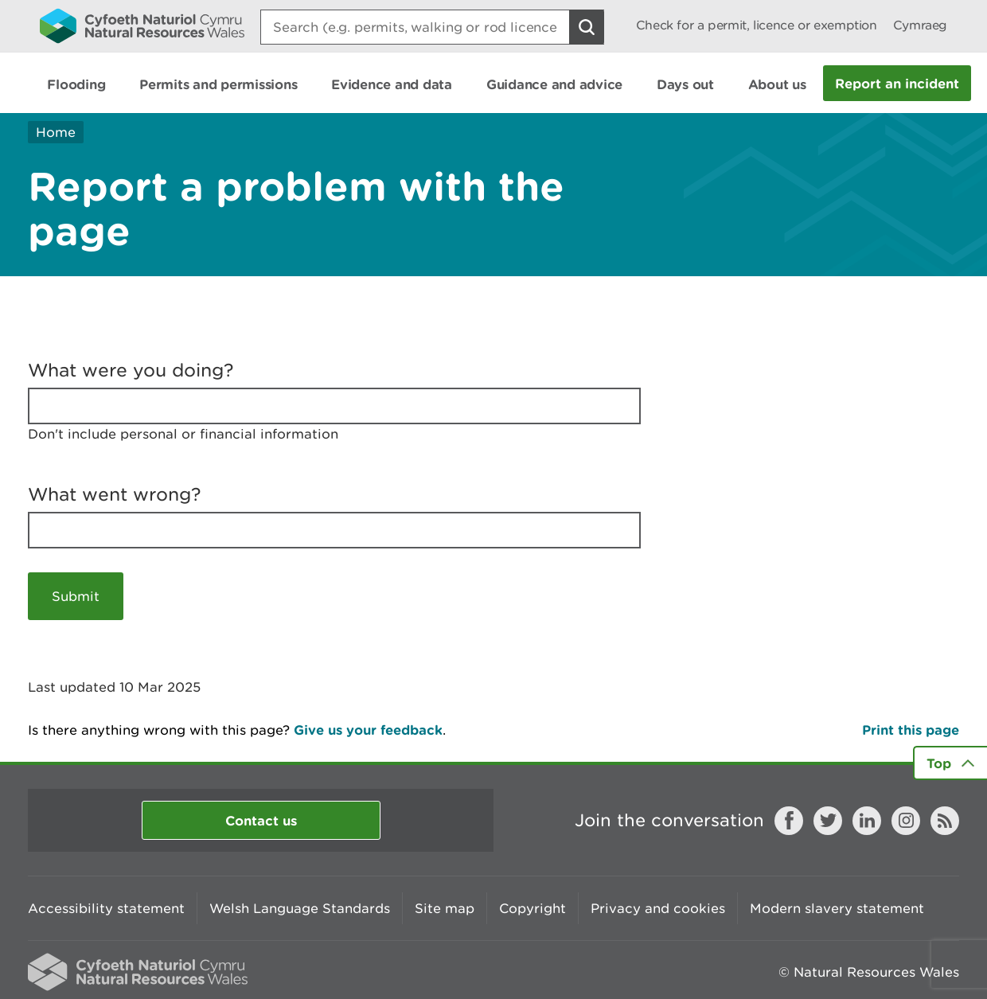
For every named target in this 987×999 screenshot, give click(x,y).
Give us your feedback (368, 729)
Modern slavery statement (837, 908)
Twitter (827, 820)
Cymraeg (920, 25)
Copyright (532, 908)
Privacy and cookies (658, 908)
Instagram (905, 820)
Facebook (788, 820)
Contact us (261, 820)
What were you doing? (131, 370)
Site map (444, 908)
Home (56, 132)
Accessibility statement (106, 908)
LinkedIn (866, 820)
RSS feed (944, 820)
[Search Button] (586, 27)
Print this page (910, 729)
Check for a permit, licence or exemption (756, 25)
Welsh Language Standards (299, 908)
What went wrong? (114, 494)
